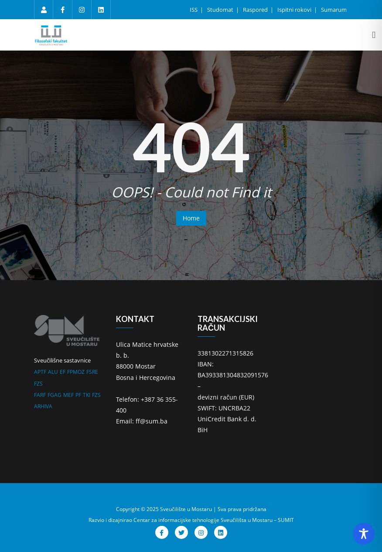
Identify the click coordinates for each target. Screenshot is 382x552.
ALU (53, 372)
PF (78, 395)
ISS (194, 10)
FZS (38, 383)
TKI (86, 395)
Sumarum (334, 10)
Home (191, 218)
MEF (68, 395)
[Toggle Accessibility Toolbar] (363, 533)
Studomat (221, 10)
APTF (40, 372)
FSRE (92, 372)
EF (62, 372)
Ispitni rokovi (295, 10)
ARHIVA (43, 406)
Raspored (256, 10)
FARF (40, 395)
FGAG (54, 395)
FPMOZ (76, 372)
